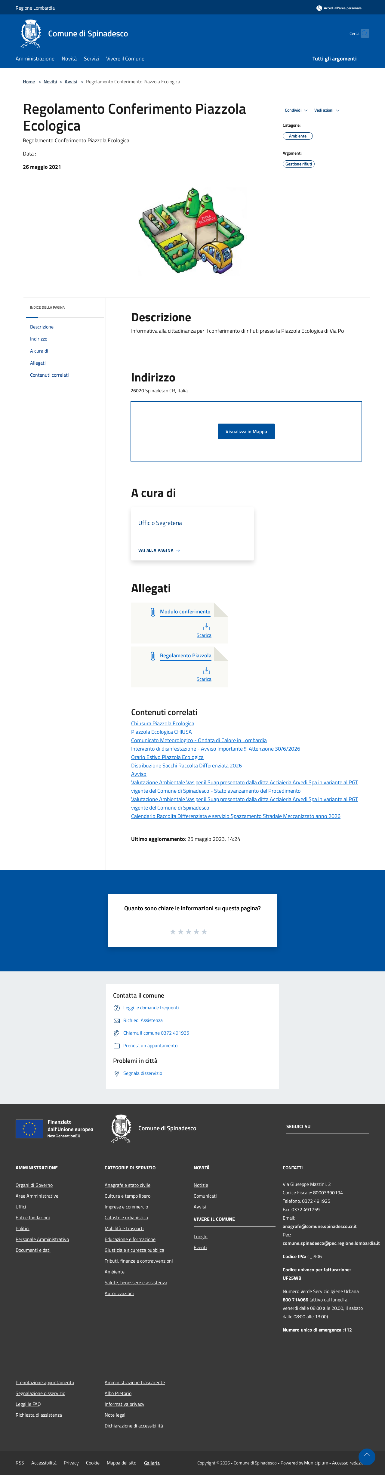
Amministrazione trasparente (135, 1382)
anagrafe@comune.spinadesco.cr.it (320, 1226)
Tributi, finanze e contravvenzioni (139, 1260)
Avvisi (71, 81)
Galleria (152, 1463)
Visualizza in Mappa (246, 431)
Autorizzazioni (119, 1293)
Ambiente (115, 1271)
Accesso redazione (350, 1462)
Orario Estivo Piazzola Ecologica (167, 757)
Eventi (200, 1247)
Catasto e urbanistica (126, 1217)
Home (29, 81)
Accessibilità (44, 1462)
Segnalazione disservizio (40, 1393)
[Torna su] (367, 1457)
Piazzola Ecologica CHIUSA (161, 732)
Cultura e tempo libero (127, 1195)
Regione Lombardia (35, 7)
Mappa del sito (121, 1462)
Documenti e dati (33, 1250)
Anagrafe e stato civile (127, 1185)
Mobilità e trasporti (124, 1228)
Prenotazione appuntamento (45, 1382)
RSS (20, 1462)
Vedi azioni (327, 110)
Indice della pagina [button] (47, 307)
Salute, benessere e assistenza (136, 1282)
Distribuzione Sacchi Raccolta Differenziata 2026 (186, 765)
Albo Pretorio (118, 1393)
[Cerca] (362, 33)
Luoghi (201, 1236)
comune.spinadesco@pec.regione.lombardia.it (331, 1243)
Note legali (116, 1414)
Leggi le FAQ (28, 1404)
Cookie (93, 1462)
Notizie (201, 1185)
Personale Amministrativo (42, 1239)
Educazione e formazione (130, 1239)
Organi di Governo (34, 1185)
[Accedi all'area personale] (339, 8)
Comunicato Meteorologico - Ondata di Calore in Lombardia (199, 740)
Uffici (21, 1206)
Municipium (316, 1462)
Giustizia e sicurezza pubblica (134, 1250)
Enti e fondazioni (33, 1217)
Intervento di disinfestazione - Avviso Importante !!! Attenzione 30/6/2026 (215, 749)
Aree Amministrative (37, 1195)
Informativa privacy (124, 1404)
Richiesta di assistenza (39, 1414)
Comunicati (205, 1195)
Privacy (71, 1462)
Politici (22, 1228)
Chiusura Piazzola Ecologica (162, 723)
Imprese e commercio (126, 1206)
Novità (50, 81)
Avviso (138, 774)
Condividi (297, 110)
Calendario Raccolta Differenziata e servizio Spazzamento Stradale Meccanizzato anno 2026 (235, 816)
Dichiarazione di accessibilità (134, 1425)
